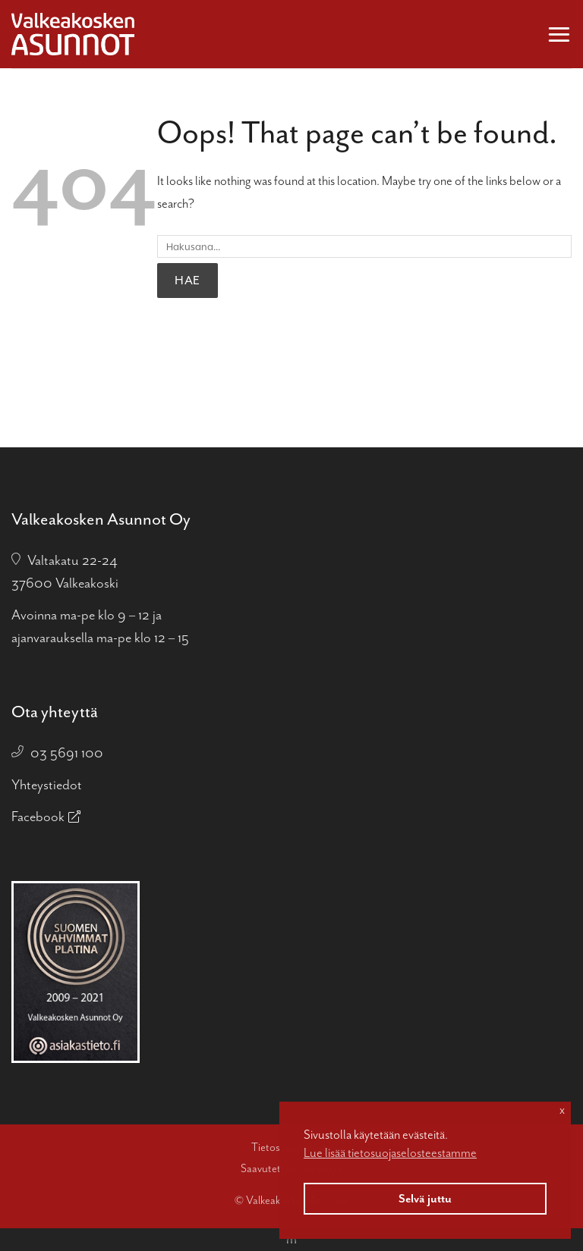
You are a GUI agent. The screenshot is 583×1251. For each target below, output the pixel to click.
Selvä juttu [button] (425, 1198)
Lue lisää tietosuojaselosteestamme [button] (390, 1153)
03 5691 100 (66, 753)
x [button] (562, 1110)
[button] (559, 33)
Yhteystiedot (46, 785)
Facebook (38, 816)
